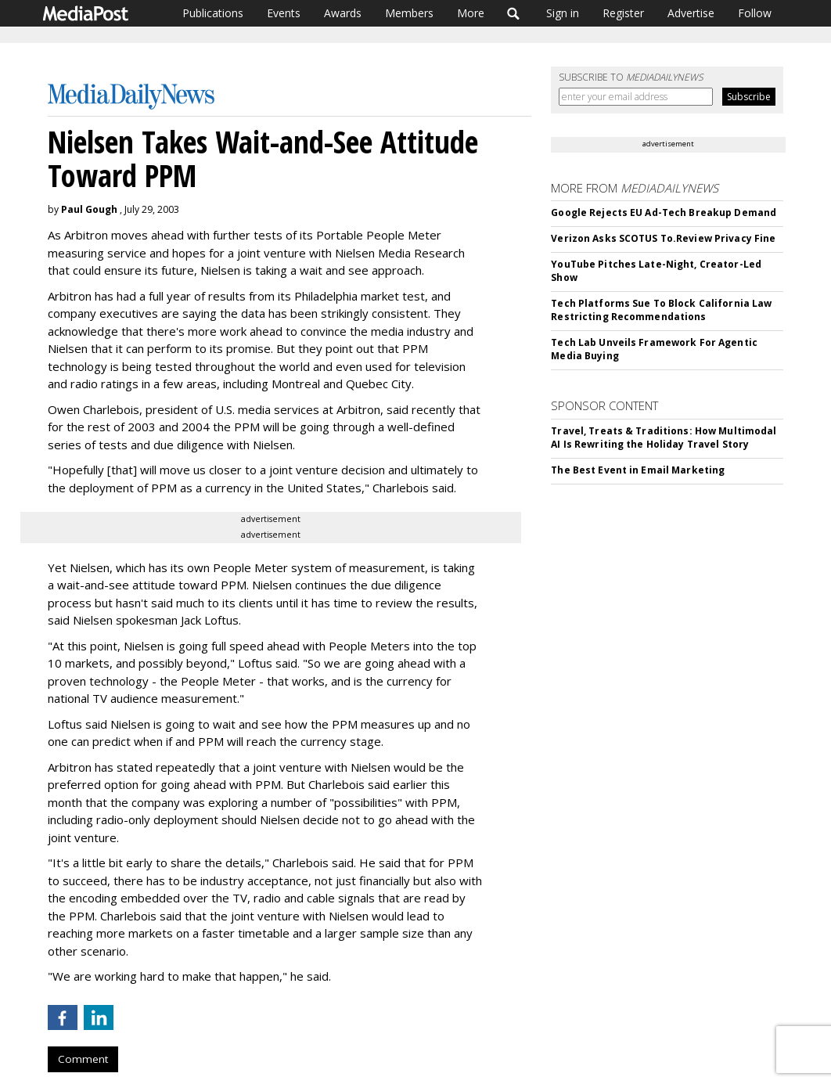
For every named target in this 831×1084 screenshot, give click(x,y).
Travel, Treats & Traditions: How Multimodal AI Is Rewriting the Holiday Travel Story (663, 437)
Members (409, 12)
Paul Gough (89, 209)
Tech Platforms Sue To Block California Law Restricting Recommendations (661, 310)
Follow (755, 12)
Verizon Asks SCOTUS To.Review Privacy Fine (663, 238)
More (470, 12)
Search (513, 13)
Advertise (690, 12)
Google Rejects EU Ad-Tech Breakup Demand (663, 212)
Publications (212, 12)
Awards (343, 12)
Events (283, 12)
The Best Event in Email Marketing (638, 470)
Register (623, 12)
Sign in (562, 12)
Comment (83, 1059)
